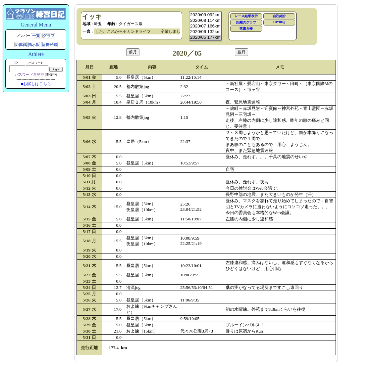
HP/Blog (279, 22)
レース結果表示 (246, 16)
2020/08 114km (205, 20)
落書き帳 (246, 28)
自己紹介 (279, 16)
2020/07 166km (205, 26)
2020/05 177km (205, 37)
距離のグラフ (246, 22)
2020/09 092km (205, 15)
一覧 (36, 35)
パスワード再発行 (29, 74)
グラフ (49, 35)
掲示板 (34, 44)
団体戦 (20, 44)
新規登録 (49, 44)
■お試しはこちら (36, 83)
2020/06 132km (205, 32)
